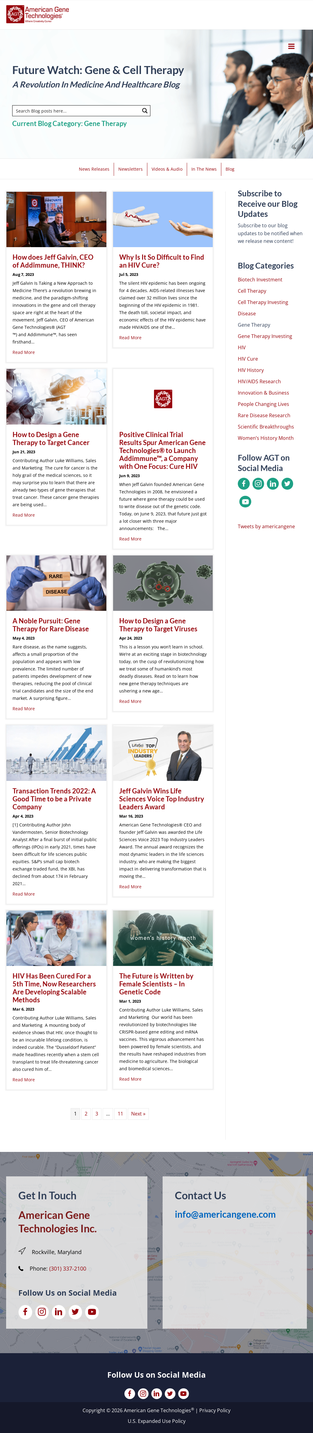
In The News (204, 169)
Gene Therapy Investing (265, 336)
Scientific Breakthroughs (266, 426)
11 (120, 1113)
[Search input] (76, 110)
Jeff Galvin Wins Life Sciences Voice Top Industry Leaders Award (161, 799)
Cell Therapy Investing (263, 302)
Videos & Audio (167, 169)
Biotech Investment (260, 279)
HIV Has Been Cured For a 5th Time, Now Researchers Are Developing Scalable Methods (54, 988)
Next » (138, 1113)
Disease (247, 313)
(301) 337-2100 (67, 1268)
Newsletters (130, 169)
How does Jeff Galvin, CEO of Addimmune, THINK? (53, 261)
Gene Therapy (254, 324)
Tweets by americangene (266, 526)
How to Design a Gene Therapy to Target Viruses (158, 625)
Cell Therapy (252, 291)
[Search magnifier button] (145, 111)
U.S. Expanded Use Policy (157, 1421)
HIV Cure (248, 358)
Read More (24, 352)
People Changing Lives (263, 404)
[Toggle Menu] (291, 46)
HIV (242, 347)
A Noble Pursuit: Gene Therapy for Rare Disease (51, 625)
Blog (230, 169)
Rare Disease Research (264, 415)
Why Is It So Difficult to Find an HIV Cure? (161, 261)
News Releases (94, 169)
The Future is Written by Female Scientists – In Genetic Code (156, 984)
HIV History (251, 370)
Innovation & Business (263, 392)
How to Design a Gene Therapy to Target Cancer (51, 438)
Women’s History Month (266, 438)
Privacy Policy (214, 1410)
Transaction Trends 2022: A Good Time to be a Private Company (54, 799)
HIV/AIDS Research (259, 381)
